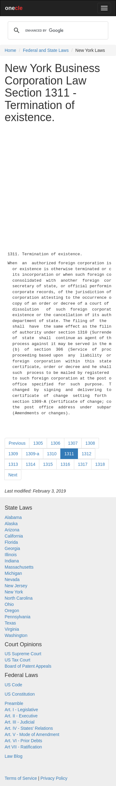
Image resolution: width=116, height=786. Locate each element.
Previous (17, 443)
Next (12, 474)
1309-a (32, 453)
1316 (65, 464)
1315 (48, 464)
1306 (55, 443)
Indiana (12, 560)
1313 (13, 464)
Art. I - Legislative (21, 709)
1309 (13, 453)
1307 (73, 443)
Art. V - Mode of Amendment (32, 734)
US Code (13, 684)
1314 (30, 464)
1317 (83, 464)
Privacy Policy (54, 778)
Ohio (9, 604)
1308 (90, 443)
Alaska (11, 523)
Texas (10, 622)
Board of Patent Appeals (28, 666)
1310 (52, 453)
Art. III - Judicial (19, 722)
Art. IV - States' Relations (29, 728)
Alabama (13, 517)
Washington (16, 635)
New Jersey (16, 585)
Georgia (12, 548)
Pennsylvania (17, 616)
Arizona (12, 529)
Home (10, 50)
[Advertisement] (58, 186)
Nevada (12, 579)
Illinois (11, 554)
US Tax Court (17, 659)
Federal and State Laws (46, 50)
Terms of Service (21, 778)
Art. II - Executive (21, 715)
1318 (100, 464)
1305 (38, 443)
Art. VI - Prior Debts (23, 740)
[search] (57, 30)
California (14, 536)
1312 (86, 453)
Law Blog (14, 756)
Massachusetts (19, 567)
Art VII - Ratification (23, 746)
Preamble (14, 703)
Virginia (12, 629)
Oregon (12, 610)
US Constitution (20, 694)
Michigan (13, 573)
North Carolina (18, 598)
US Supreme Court (23, 653)
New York (14, 591)
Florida (11, 542)
